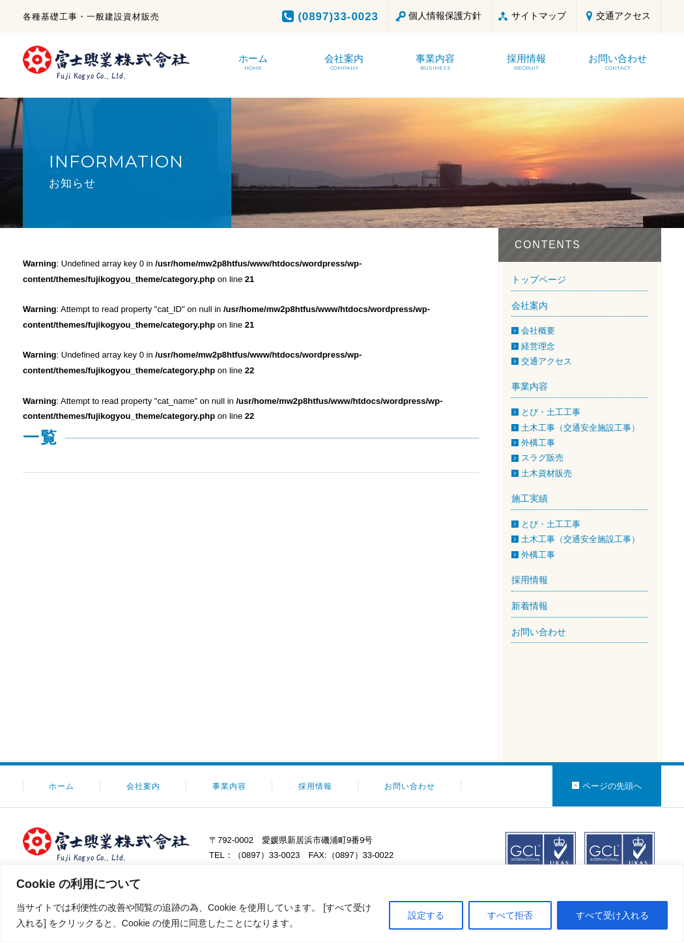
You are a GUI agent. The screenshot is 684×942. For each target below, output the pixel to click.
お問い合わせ (538, 632)
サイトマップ (538, 15)
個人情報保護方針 (444, 15)
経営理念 (538, 346)
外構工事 (538, 443)
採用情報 (529, 580)
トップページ (538, 279)
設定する (426, 915)
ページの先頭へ (612, 786)
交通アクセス (623, 15)
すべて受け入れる (612, 915)
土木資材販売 (546, 473)
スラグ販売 (542, 458)
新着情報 (529, 606)
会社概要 (538, 330)
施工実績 (529, 498)
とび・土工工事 (550, 412)
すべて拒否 (510, 915)
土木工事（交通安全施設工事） (580, 428)
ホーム (61, 786)
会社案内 (529, 305)
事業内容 (529, 386)
